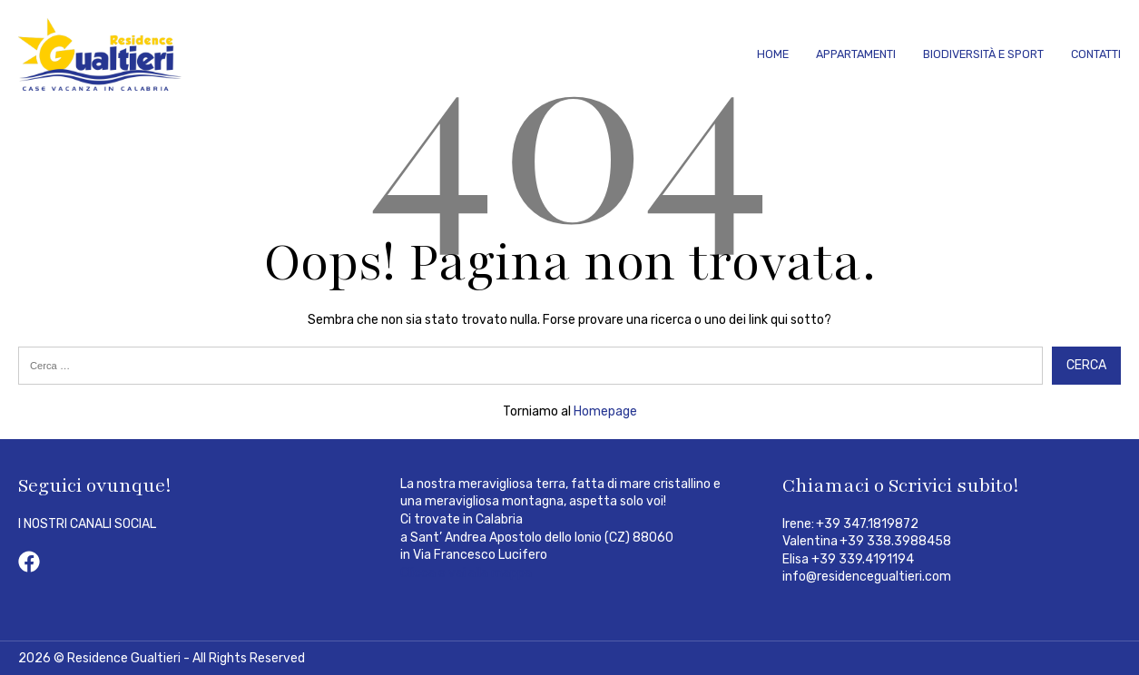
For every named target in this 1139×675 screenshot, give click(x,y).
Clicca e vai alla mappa (466, 573)
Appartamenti (856, 54)
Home (773, 54)
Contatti (1096, 54)
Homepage (605, 411)
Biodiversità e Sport (983, 54)
